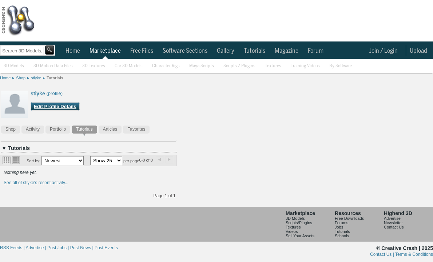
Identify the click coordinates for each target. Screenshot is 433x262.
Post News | (82, 247)
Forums (341, 223)
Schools (342, 236)
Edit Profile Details (55, 106)
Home (72, 51)
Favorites (136, 129)
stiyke (36, 78)
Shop (20, 78)
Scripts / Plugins (239, 66)
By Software (340, 66)
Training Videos (305, 66)
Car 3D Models (129, 66)
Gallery (225, 51)
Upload (418, 51)
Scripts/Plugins (299, 223)
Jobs (339, 227)
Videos (292, 231)
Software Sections (185, 51)
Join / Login (383, 51)
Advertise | (36, 247)
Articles (110, 129)
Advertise (392, 218)
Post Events (106, 247)
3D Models (14, 66)
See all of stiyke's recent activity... (36, 182)
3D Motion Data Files (53, 66)
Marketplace (105, 51)
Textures (273, 66)
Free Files (141, 51)
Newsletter (393, 223)
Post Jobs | (58, 247)
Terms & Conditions (414, 254)
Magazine (286, 51)
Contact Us (394, 227)
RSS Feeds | (12, 247)
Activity (33, 129)
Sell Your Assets (300, 236)
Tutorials (254, 51)
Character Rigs (166, 66)
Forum (315, 51)
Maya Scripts (201, 66)
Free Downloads (349, 218)
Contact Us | (382, 254)
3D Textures (93, 66)
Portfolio (58, 129)
